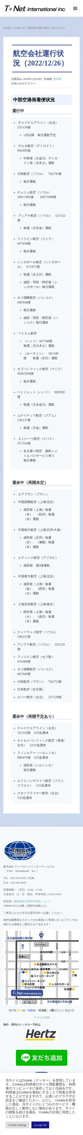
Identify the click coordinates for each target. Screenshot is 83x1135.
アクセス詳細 (42, 1017)
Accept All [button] (40, 1125)
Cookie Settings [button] (17, 1125)
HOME (7, 27)
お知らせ (19, 27)
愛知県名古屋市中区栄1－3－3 (32, 901)
